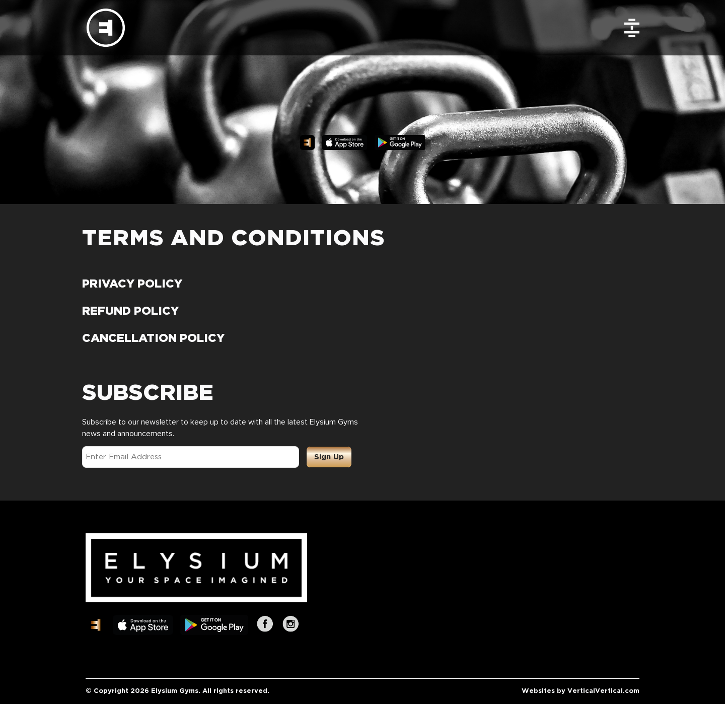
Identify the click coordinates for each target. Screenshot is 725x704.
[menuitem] (636, 27)
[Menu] (636, 27)
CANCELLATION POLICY (153, 338)
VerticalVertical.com (603, 691)
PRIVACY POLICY (132, 284)
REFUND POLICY (130, 311)
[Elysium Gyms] (106, 27)
